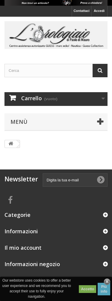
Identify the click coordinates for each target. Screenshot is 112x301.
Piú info (104, 289)
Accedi (99, 11)
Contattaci (81, 11)
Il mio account (23, 247)
